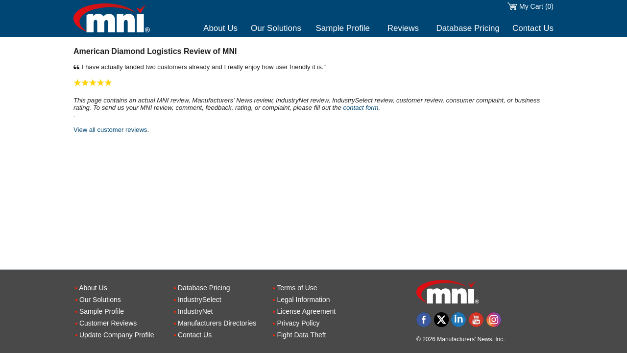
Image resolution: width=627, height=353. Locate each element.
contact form (360, 107)
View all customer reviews (110, 129)
